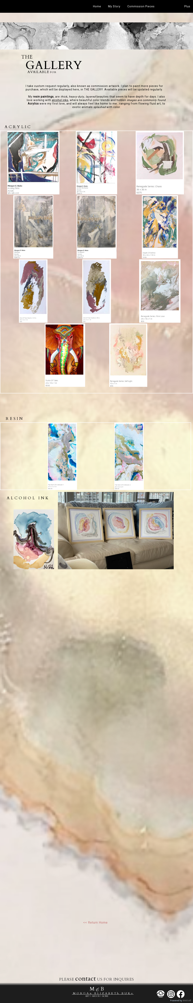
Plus (187, 6)
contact (85, 978)
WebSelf (187, 1000)
